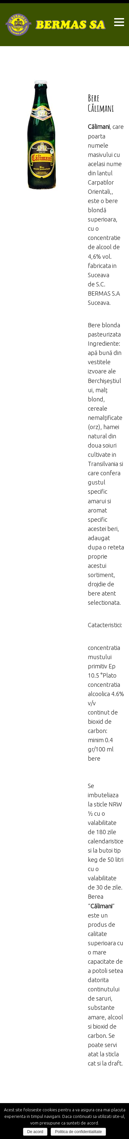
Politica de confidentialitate (78, 1131)
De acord (35, 1131)
